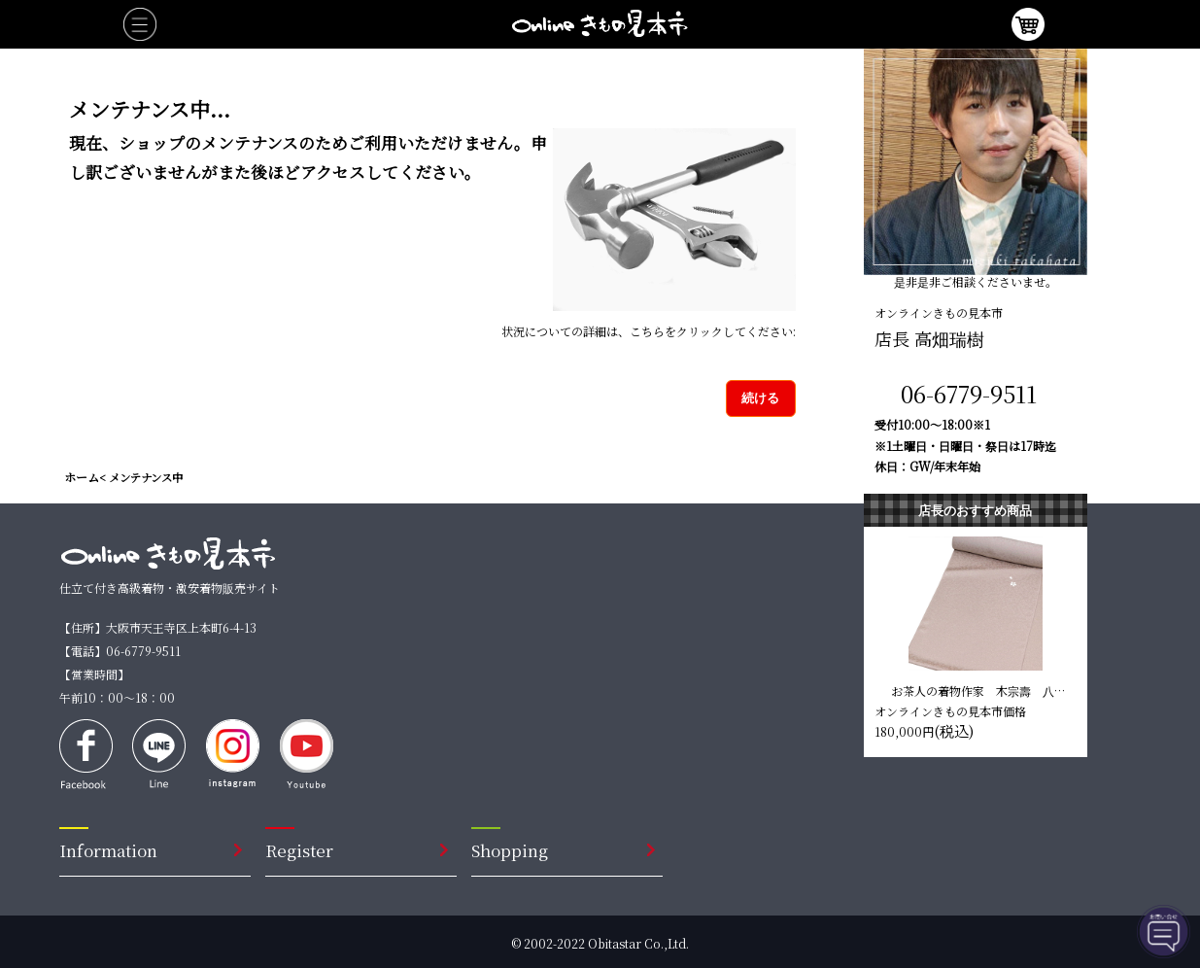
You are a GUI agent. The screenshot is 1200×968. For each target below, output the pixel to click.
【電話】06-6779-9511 (120, 650)
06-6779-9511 (969, 393)
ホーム (81, 476)
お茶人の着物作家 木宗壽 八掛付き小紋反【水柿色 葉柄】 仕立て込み (980, 690)
